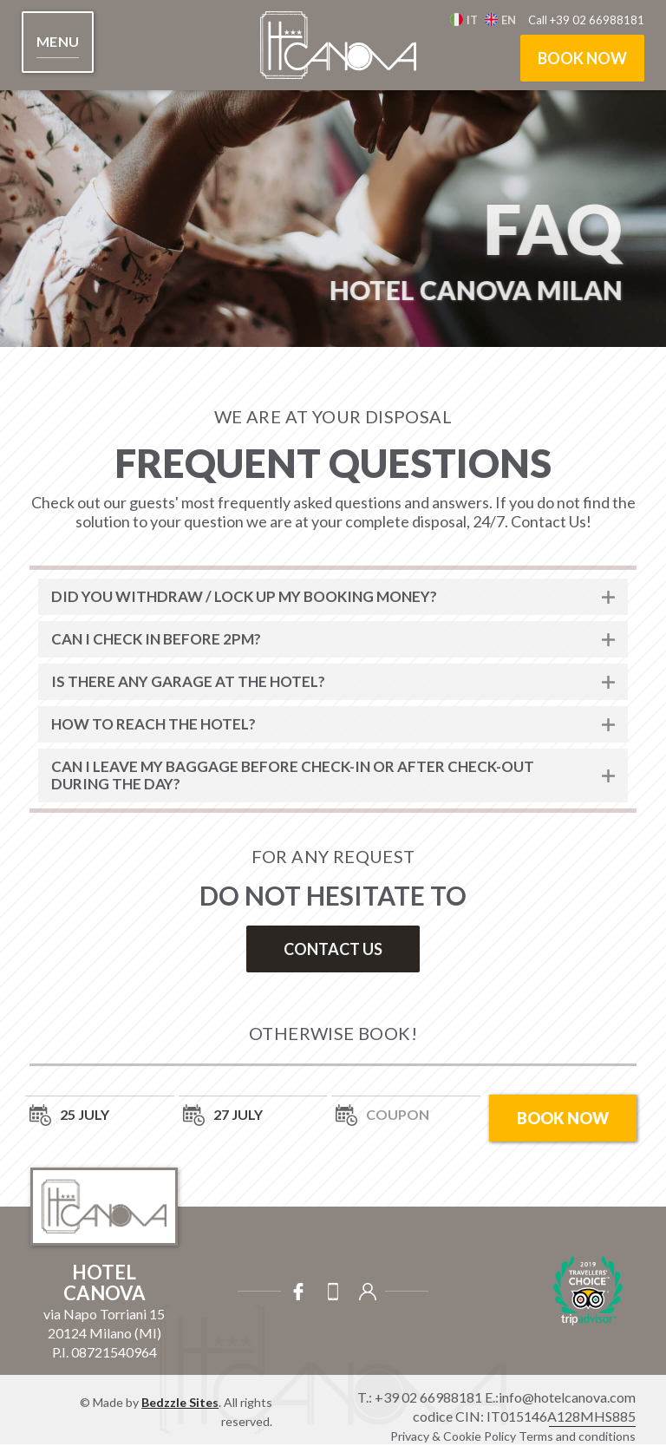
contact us (333, 949)
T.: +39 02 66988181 (419, 1397)
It (472, 20)
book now (582, 58)
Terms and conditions (577, 1436)
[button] (58, 42)
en (508, 20)
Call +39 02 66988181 (586, 20)
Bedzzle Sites (180, 1402)
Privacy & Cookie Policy (453, 1436)
